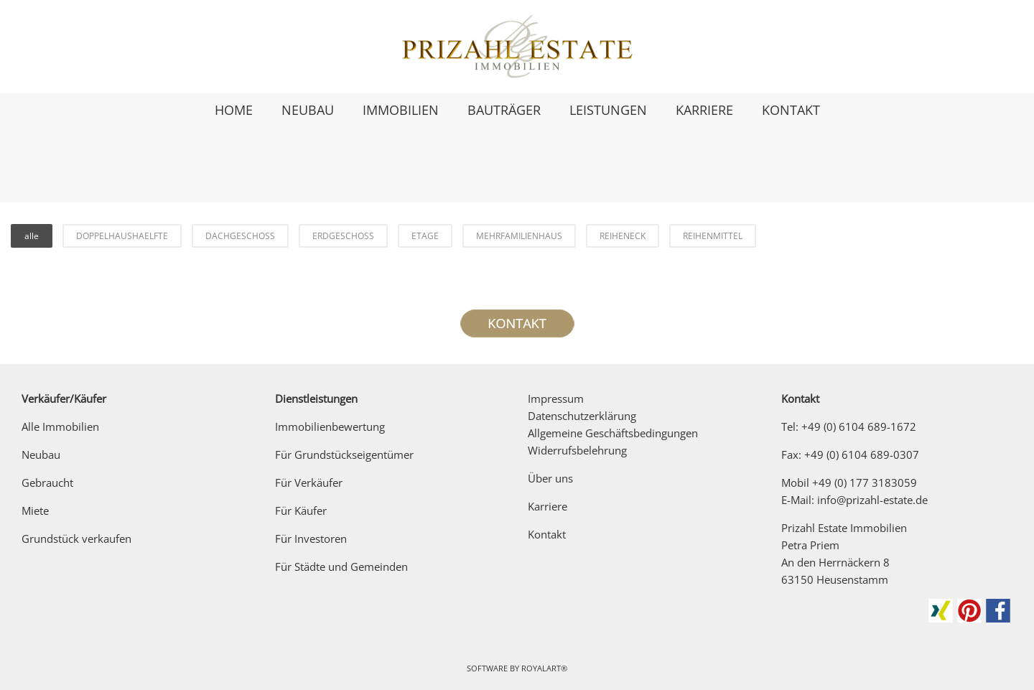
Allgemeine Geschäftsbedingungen (613, 433)
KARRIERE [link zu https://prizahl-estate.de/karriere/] (704, 109)
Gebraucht (47, 482)
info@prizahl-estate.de (872, 500)
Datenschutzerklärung (582, 416)
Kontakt (547, 534)
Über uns (550, 478)
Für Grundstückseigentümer (344, 454)
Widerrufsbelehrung (577, 450)
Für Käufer (301, 510)
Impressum (556, 398)
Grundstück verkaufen (76, 538)
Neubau (41, 454)
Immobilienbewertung (330, 426)
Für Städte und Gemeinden (341, 566)
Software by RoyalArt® (517, 668)
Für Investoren (311, 538)
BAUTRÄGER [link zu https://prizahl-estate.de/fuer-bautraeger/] (504, 109)
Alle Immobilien (60, 426)
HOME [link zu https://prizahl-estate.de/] (234, 109)
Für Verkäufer (309, 482)
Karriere (547, 506)
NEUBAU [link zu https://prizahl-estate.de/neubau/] (307, 109)
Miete (35, 510)
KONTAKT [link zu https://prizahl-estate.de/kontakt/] (791, 109)
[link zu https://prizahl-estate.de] (517, 46)
